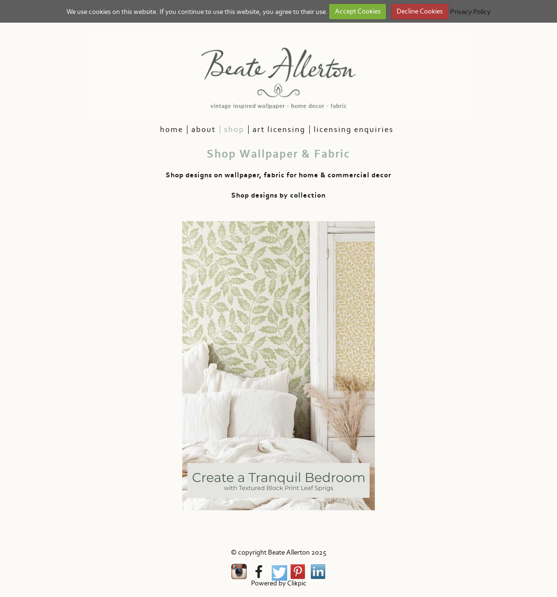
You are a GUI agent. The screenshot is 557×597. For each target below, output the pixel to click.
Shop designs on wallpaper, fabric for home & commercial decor (278, 175)
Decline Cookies (420, 11)
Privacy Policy (470, 11)
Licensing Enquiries (354, 129)
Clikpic (296, 583)
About (203, 129)
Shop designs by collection (278, 195)
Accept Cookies (358, 11)
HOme (171, 129)
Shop (234, 129)
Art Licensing (278, 129)
